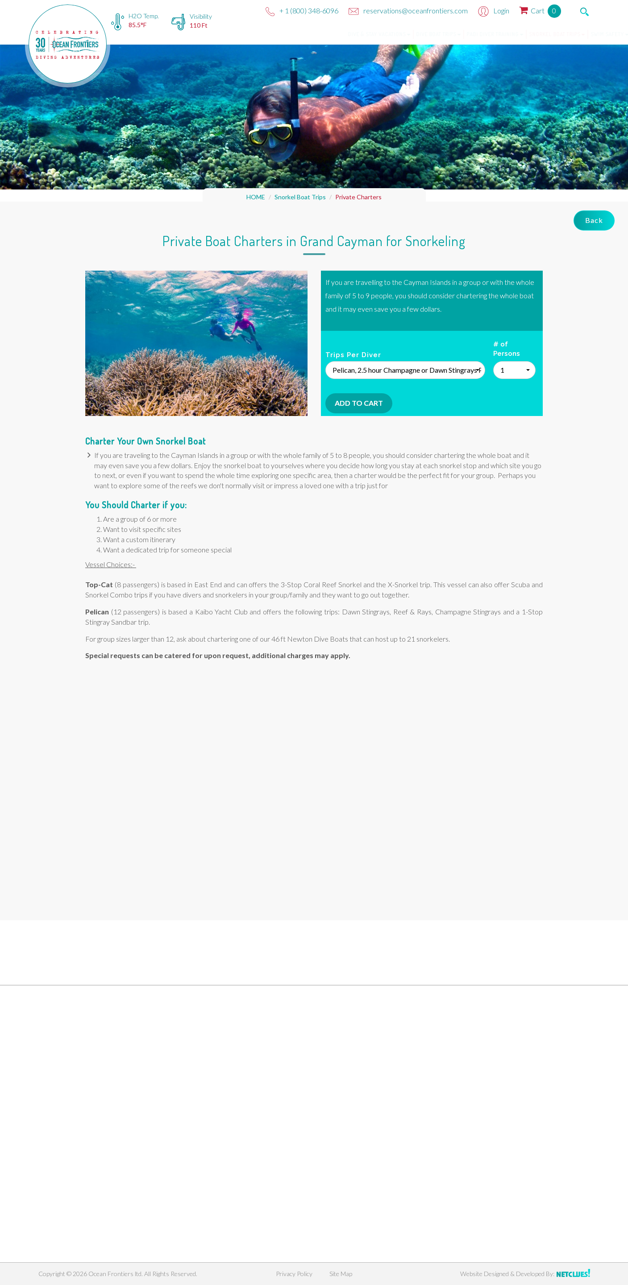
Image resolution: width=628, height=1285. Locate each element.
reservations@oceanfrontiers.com (408, 10)
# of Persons (506, 349)
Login (493, 10)
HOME (255, 197)
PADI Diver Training (456, 34)
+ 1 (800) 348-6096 (302, 10)
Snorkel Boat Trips (519, 34)
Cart (540, 10)
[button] (405, 370)
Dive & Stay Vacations (341, 34)
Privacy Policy (294, 1273)
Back (594, 220)
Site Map (340, 1273)
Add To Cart (359, 403)
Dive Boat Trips (400, 34)
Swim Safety (572, 34)
